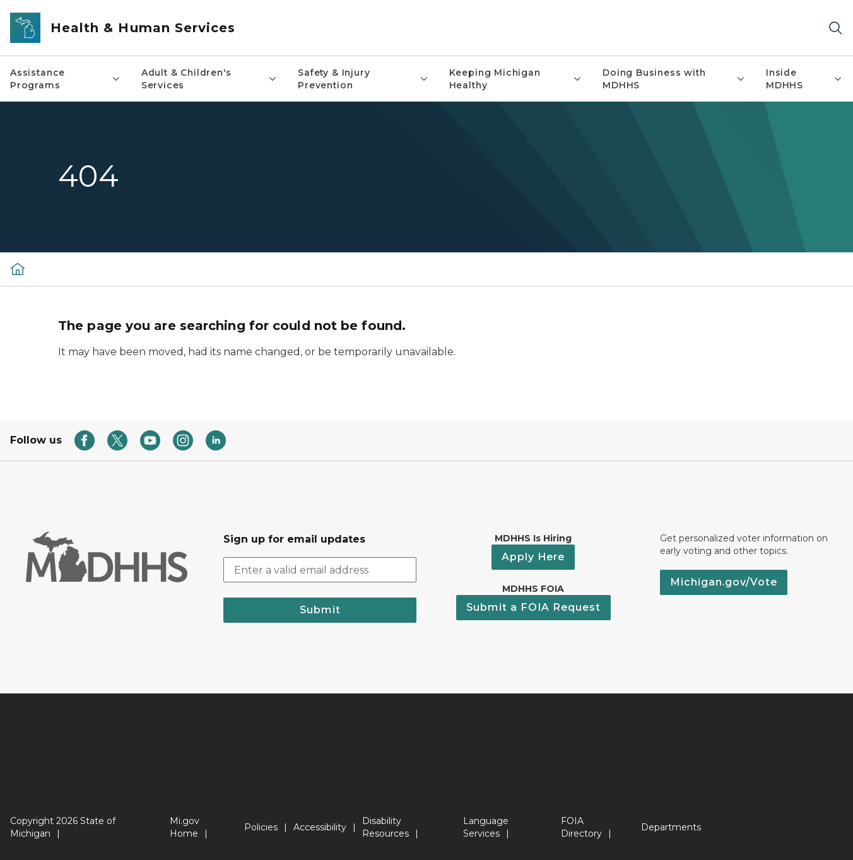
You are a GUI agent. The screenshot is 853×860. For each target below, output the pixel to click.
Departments (671, 827)
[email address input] (319, 569)
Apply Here (533, 557)
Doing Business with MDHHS (674, 79)
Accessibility (319, 827)
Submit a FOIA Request (533, 607)
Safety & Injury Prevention (363, 79)
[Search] (835, 28)
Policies (261, 827)
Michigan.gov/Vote (723, 582)
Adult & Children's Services (209, 79)
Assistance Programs (65, 79)
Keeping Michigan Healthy (515, 79)
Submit (320, 610)
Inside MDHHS (804, 79)
